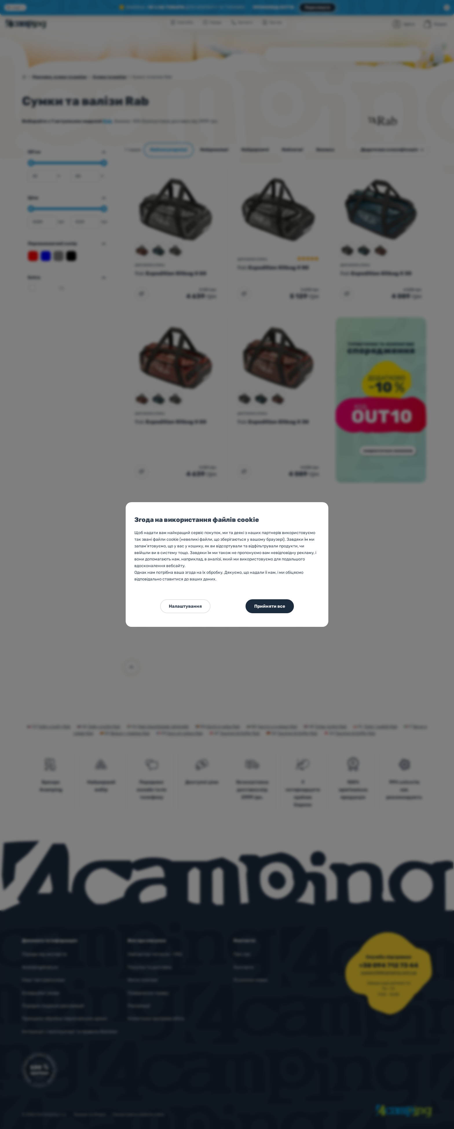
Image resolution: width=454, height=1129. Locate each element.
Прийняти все (269, 606)
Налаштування (185, 606)
